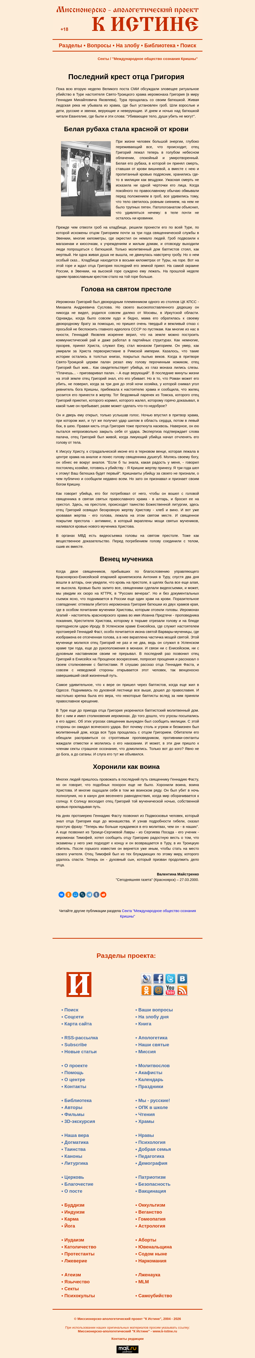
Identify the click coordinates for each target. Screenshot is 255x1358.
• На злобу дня (152, 1016)
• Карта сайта (77, 1023)
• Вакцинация (150, 1191)
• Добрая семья (153, 1149)
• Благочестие (77, 1184)
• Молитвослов (152, 1065)
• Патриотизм (150, 1177)
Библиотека (160, 46)
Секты (103, 59)
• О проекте (75, 1065)
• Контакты (74, 1086)
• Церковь (73, 1177)
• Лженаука (147, 1274)
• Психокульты (78, 1295)
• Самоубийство (153, 1295)
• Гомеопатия (150, 1219)
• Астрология (150, 1226)
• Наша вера (75, 1135)
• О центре (73, 1079)
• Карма (70, 1219)
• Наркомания (151, 1260)
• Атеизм (71, 1274)
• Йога (68, 1226)
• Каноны (72, 1156)
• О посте (72, 1191)
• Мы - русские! (152, 1100)
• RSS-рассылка (80, 1037)
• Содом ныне (151, 1253)
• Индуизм (73, 1212)
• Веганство (148, 1212)
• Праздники (149, 1086)
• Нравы (144, 1135)
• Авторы (72, 1107)
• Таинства (74, 1149)
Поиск (188, 46)
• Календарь (149, 1079)
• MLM (142, 1281)
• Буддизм (73, 1205)
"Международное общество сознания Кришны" (155, 59)
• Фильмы (73, 1114)
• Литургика (75, 1163)
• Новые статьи (79, 1051)
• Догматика (75, 1142)
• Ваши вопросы (154, 1009)
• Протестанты (78, 1253)
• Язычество (76, 1281)
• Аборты (145, 1239)
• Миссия (145, 1051)
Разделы (70, 46)
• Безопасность (153, 1184)
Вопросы (99, 46)
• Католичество (79, 1246)
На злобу (128, 46)
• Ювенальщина (153, 1246)
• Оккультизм (150, 1205)
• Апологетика (151, 1037)
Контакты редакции (127, 1339)
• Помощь (72, 1072)
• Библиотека (77, 1100)
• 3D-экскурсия (78, 1121)
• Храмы (144, 1121)
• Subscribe (74, 1044)
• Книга (143, 1023)
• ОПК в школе (151, 1107)
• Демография (151, 1163)
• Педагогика (149, 1156)
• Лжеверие (74, 1260)
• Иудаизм (73, 1239)
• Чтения (145, 1114)
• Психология (150, 1142)
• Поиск (70, 1009)
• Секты (70, 1288)
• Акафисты (148, 1072)
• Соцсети (73, 1016)
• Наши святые (152, 1044)
